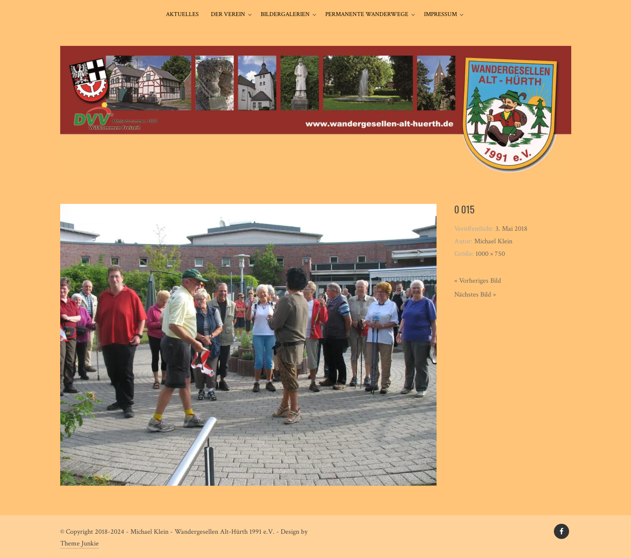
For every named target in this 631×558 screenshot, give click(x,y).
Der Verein (228, 14)
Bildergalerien (285, 14)
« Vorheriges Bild (477, 280)
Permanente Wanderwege (366, 14)
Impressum (440, 14)
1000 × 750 (490, 253)
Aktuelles (182, 14)
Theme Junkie (79, 543)
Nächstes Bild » (475, 294)
